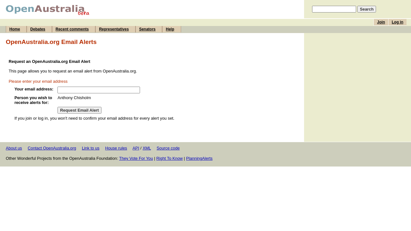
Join (381, 22)
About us (14, 148)
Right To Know (169, 158)
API (136, 148)
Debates (37, 29)
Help (170, 29)
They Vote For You (136, 158)
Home (14, 29)
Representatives (114, 29)
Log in (397, 22)
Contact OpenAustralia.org (52, 148)
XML (147, 148)
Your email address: (33, 89)
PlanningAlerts (199, 158)
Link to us (91, 148)
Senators (147, 29)
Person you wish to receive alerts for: (33, 100)
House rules (116, 148)
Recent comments (72, 29)
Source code (168, 148)
